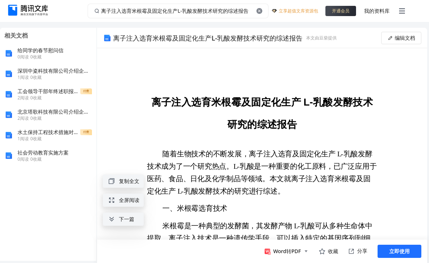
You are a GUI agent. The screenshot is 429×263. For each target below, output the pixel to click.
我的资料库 (377, 10)
